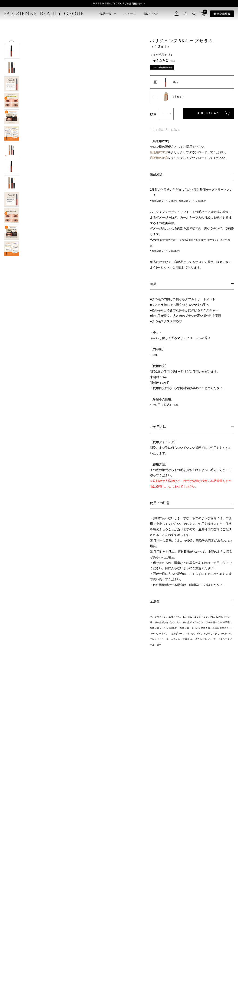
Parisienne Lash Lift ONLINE (126, 930)
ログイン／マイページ (83, 934)
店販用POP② (159, 161)
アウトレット (42, 953)
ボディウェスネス (44, 942)
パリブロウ (10, 936)
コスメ (38, 936)
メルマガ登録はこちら (83, 946)
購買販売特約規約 (80, 977)
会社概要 (133, 977)
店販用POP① (159, 155)
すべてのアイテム (14, 924)
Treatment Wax (119, 948)
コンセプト (77, 922)
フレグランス (11, 960)
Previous (11, 41)
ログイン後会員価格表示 (163, 67)
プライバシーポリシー (15, 977)
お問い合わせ (78, 940)
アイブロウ (10, 948)
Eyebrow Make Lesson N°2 (126, 942)
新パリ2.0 (151, 14)
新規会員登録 (221, 14)
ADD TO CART (205, 117)
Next (11, 139)
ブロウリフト (11, 942)
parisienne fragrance (122, 953)
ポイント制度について (109, 977)
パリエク (39, 924)
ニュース (130, 14)
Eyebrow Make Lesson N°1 (126, 936)
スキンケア (40, 930)
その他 (38, 948)
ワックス (9, 953)
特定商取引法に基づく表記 (49, 977)
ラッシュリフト (13, 930)
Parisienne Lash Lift (121, 924)
